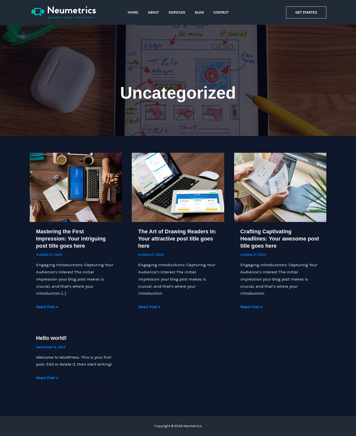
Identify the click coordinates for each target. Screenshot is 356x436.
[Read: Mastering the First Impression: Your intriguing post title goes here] (76, 186)
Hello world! (51, 338)
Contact (216, 12)
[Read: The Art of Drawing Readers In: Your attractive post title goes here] (178, 186)
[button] (306, 12)
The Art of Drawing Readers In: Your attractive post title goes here (178, 238)
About (155, 12)
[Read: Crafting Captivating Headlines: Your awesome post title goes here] (280, 186)
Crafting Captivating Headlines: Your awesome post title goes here (273, 238)
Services (177, 12)
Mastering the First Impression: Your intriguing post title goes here (71, 238)
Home (137, 12)
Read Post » (47, 306)
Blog (197, 12)
